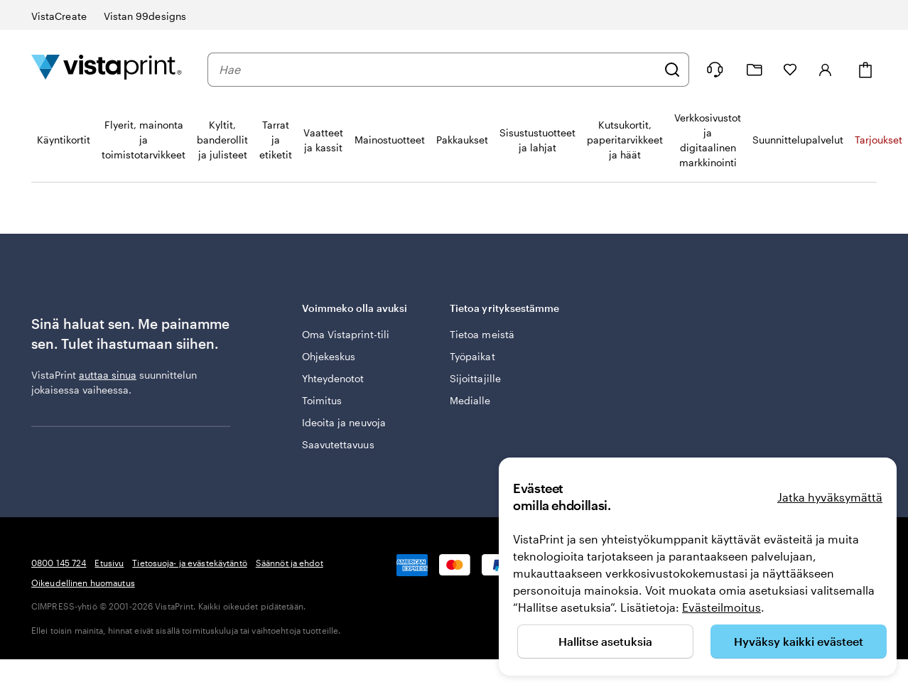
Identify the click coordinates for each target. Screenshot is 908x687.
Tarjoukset (878, 140)
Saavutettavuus (338, 444)
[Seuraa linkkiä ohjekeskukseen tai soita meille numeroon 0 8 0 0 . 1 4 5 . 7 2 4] (714, 70)
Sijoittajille (475, 378)
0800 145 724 (58, 563)
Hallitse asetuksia (605, 641)
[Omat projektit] (754, 70)
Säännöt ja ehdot (289, 563)
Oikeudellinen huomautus (83, 583)
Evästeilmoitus (721, 607)
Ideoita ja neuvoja (344, 422)
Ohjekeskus (329, 356)
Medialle (470, 400)
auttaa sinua (107, 375)
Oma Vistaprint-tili (345, 334)
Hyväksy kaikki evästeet (798, 641)
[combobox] (437, 69)
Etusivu (109, 563)
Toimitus (322, 400)
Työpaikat (472, 356)
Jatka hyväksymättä (829, 497)
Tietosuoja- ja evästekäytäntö (189, 563)
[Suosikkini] (790, 70)
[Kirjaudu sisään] (825, 70)
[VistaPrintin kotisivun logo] (106, 69)
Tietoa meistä (482, 334)
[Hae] (672, 69)
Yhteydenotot (333, 378)
